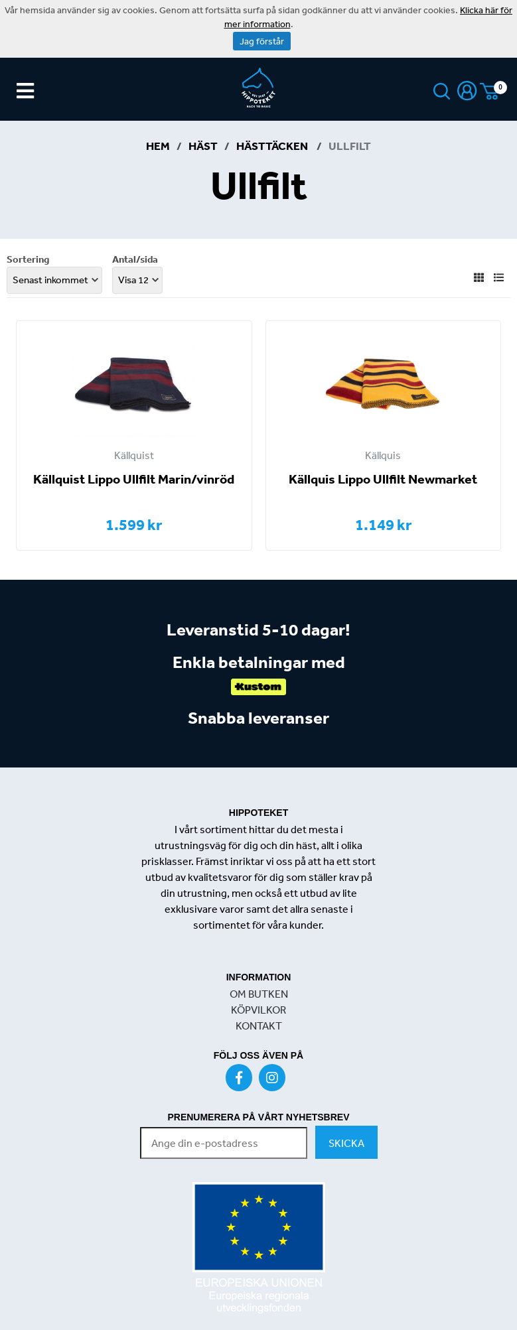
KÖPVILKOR (258, 1009)
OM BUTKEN (259, 993)
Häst (203, 146)
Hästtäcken (273, 146)
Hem (158, 146)
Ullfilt (350, 146)
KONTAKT (259, 1025)
